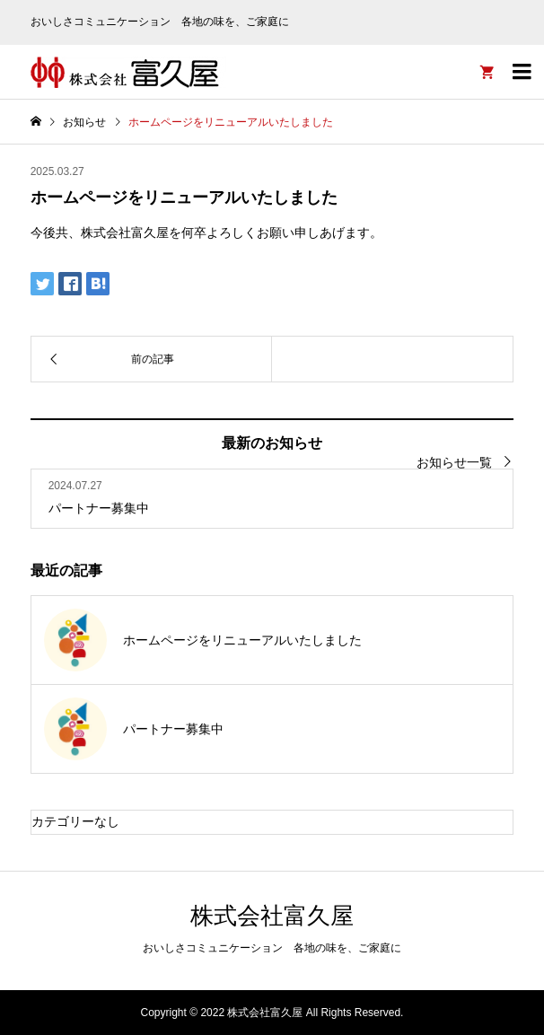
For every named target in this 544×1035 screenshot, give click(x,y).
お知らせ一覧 (454, 462)
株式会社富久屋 (272, 915)
